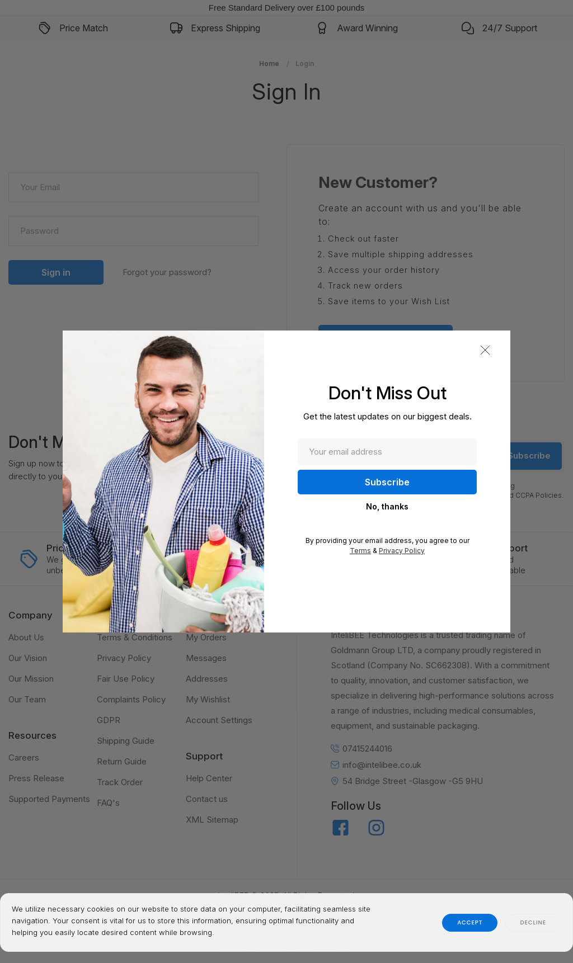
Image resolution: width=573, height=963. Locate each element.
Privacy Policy (402, 550)
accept (469, 922)
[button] (485, 350)
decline (533, 922)
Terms (360, 550)
